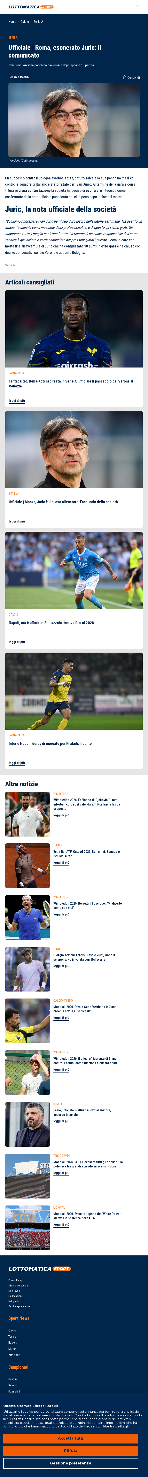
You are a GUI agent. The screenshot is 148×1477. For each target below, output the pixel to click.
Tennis (12, 1336)
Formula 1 (14, 1391)
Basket (12, 1342)
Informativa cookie (18, 1285)
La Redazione (15, 1296)
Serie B (12, 1385)
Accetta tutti (70, 1438)
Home (12, 22)
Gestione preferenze (19, 1306)
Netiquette (13, 1301)
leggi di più (17, 400)
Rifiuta (70, 1450)
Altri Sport (14, 1355)
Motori (12, 1349)
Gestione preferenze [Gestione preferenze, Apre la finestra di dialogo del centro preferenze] (70, 1463)
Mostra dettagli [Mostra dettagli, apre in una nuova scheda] (115, 1426)
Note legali (14, 1290)
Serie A (38, 22)
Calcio (25, 22)
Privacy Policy (15, 1280)
